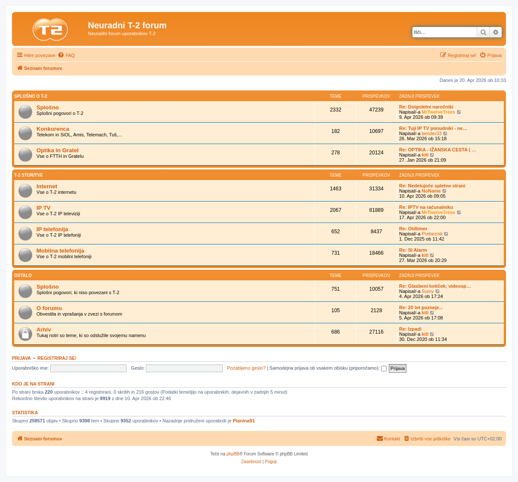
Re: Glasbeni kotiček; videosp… (435, 286)
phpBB (233, 454)
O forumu (49, 308)
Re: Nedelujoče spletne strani (432, 185)
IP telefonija (52, 229)
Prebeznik (432, 233)
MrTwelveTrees (438, 111)
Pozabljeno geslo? (246, 368)
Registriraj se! (56, 358)
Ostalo (23, 275)
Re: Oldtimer (413, 228)
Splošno (47, 107)
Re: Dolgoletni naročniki (426, 106)
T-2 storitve (28, 175)
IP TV (43, 208)
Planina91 (243, 420)
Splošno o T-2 (30, 96)
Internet (46, 186)
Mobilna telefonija (60, 250)
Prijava (21, 358)
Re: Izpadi (410, 328)
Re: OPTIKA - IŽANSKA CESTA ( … (437, 149)
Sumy (428, 291)
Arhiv (43, 329)
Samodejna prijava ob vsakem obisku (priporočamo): (328, 368)
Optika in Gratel (57, 150)
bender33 (432, 133)
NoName (431, 190)
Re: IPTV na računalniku (426, 207)
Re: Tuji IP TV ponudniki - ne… (433, 128)
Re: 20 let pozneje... (421, 307)
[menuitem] (66, 55)
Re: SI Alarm (413, 250)
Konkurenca (52, 129)
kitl (425, 154)
